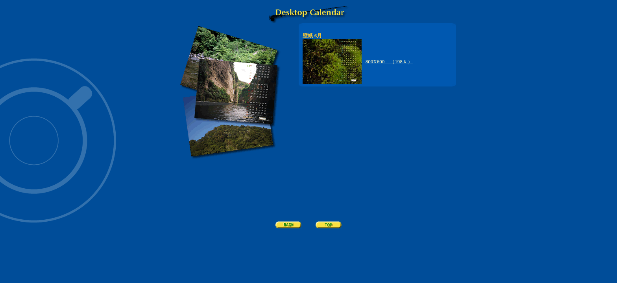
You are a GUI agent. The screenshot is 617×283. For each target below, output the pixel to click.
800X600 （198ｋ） (389, 61)
